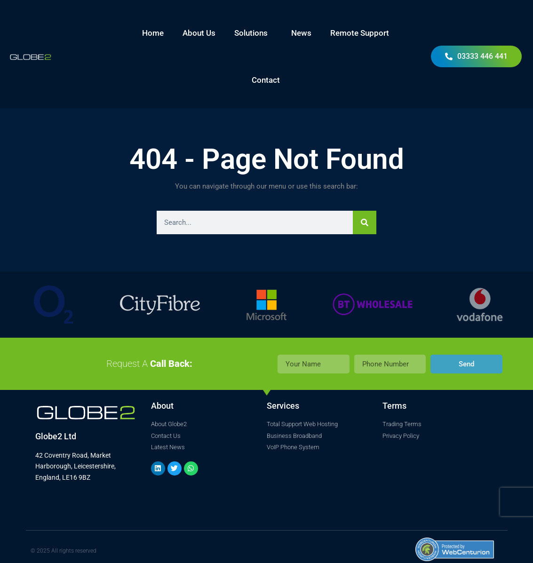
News (301, 33)
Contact (266, 80)
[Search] (364, 222)
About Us (199, 33)
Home (153, 33)
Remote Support (359, 33)
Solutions (253, 33)
